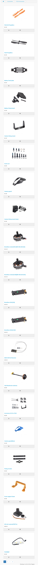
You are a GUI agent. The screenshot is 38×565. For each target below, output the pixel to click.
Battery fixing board (9, 108)
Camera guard (8, 191)
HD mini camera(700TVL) (10, 524)
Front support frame (9, 496)
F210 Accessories (20, 1)
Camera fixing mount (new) (11, 219)
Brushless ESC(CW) (9, 302)
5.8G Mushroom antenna (10, 385)
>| (12, 561)
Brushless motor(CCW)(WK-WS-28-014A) (15, 274)
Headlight (6, 552)
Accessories (10, 1)
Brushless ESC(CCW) (10, 330)
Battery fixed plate (9, 80)
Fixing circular (8, 468)
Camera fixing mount (9, 136)
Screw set (6, 163)
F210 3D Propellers (9, 25)
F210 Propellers (8, 52)
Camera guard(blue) (9, 441)
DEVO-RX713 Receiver (10, 357)
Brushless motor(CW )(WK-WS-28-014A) (14, 247)
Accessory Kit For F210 (10, 413)
